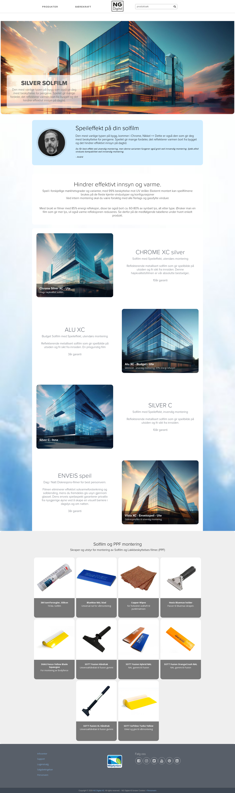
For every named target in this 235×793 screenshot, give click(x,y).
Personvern (42, 774)
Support (41, 758)
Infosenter (42, 753)
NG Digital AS (98, 791)
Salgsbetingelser (45, 769)
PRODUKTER (50, 7)
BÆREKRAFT (83, 7)
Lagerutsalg (43, 764)
